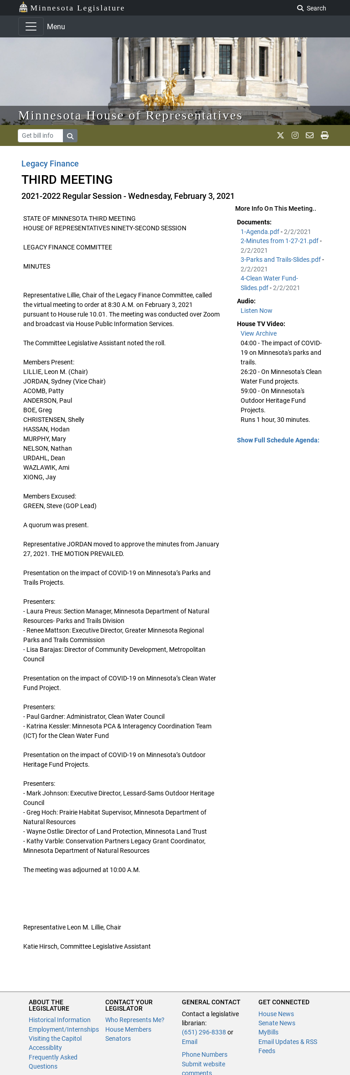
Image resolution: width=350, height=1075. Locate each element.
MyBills (268, 1032)
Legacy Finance (50, 163)
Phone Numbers (204, 1054)
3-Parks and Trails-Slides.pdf (281, 259)
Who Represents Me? (135, 1019)
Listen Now (257, 310)
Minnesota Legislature (71, 7)
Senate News (276, 1023)
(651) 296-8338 (204, 1032)
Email (189, 1041)
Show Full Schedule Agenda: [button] (278, 440)
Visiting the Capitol (55, 1038)
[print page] (324, 135)
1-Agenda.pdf (261, 231)
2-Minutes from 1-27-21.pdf (280, 240)
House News (276, 1014)
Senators (118, 1038)
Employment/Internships (64, 1029)
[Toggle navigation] (31, 26)
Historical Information (60, 1019)
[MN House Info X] (280, 135)
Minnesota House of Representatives (130, 115)
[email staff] (309, 135)
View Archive (259, 333)
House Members (128, 1029)
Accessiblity (45, 1047)
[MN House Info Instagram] (295, 135)
